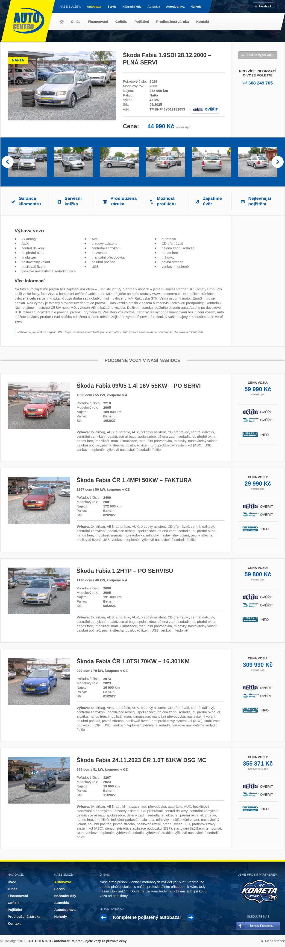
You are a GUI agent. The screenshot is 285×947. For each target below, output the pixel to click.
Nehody (196, 6)
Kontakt (202, 21)
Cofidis (121, 21)
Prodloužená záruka (172, 21)
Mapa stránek (275, 941)
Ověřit (211, 109)
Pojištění (142, 21)
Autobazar (94, 6)
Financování (98, 21)
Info (266, 435)
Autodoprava (175, 6)
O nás (76, 21)
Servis (112, 6)
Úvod (62, 21)
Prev (7, 162)
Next (277, 162)
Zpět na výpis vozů (260, 55)
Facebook (265, 6)
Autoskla (153, 6)
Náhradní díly (132, 6)
